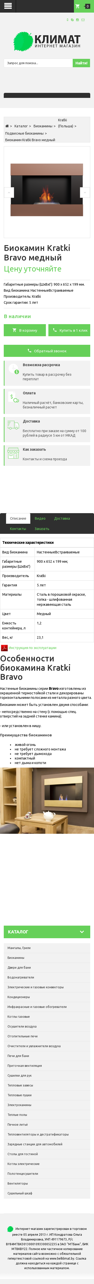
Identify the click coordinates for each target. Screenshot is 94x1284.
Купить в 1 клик (70, 329)
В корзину (24, 329)
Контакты (18, 529)
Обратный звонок (47, 350)
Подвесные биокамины (24, 133)
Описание (18, 518)
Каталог (21, 126)
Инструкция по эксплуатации (32, 648)
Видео (40, 518)
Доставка (62, 518)
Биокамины (43, 126)
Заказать (42, 529)
